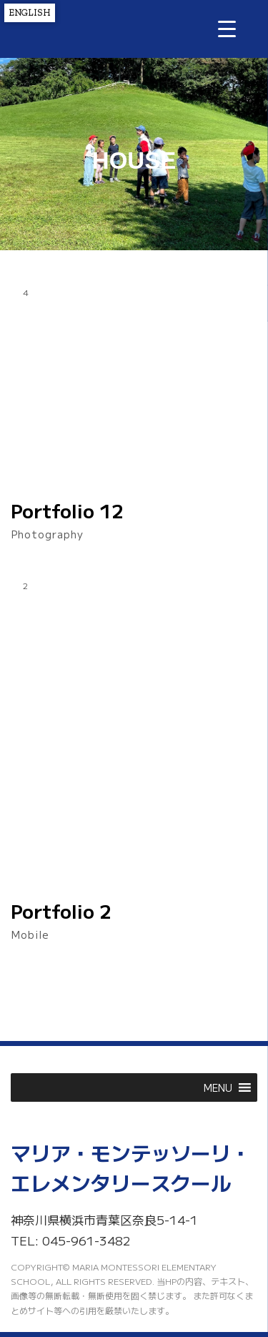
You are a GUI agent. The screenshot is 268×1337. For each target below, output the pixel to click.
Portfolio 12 (67, 510)
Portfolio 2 (61, 911)
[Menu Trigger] (227, 28)
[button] (218, 1087)
